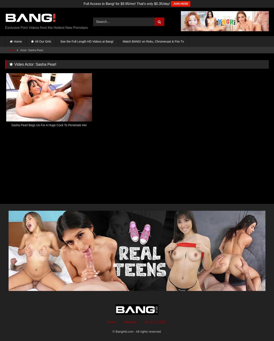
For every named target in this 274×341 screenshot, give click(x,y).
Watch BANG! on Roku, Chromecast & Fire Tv (153, 41)
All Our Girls (43, 41)
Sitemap (130, 322)
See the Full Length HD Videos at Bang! (86, 41)
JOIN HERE (180, 3)
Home (18, 41)
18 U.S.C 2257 (155, 322)
